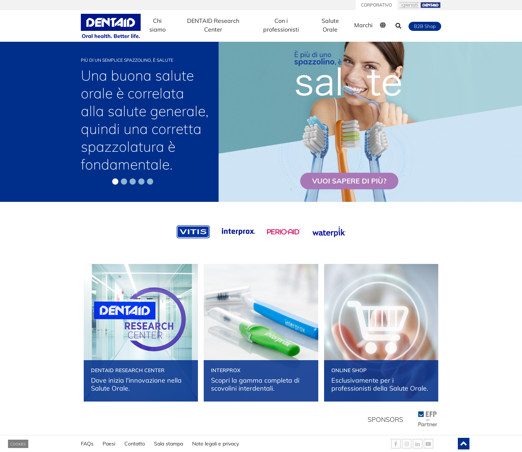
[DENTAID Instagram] (406, 443)
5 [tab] (150, 182)
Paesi (109, 441)
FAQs (87, 441)
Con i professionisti (281, 25)
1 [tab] (115, 182)
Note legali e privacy (215, 441)
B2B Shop (425, 26)
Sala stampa (168, 441)
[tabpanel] (261, 121)
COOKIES (18, 444)
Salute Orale (330, 25)
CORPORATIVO (376, 5)
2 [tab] (124, 182)
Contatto (134, 441)
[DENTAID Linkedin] (417, 443)
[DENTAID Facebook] (396, 443)
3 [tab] (132, 182)
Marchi (363, 25)
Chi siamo (157, 25)
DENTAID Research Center (213, 25)
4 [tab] (141, 182)
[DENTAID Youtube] (428, 443)
